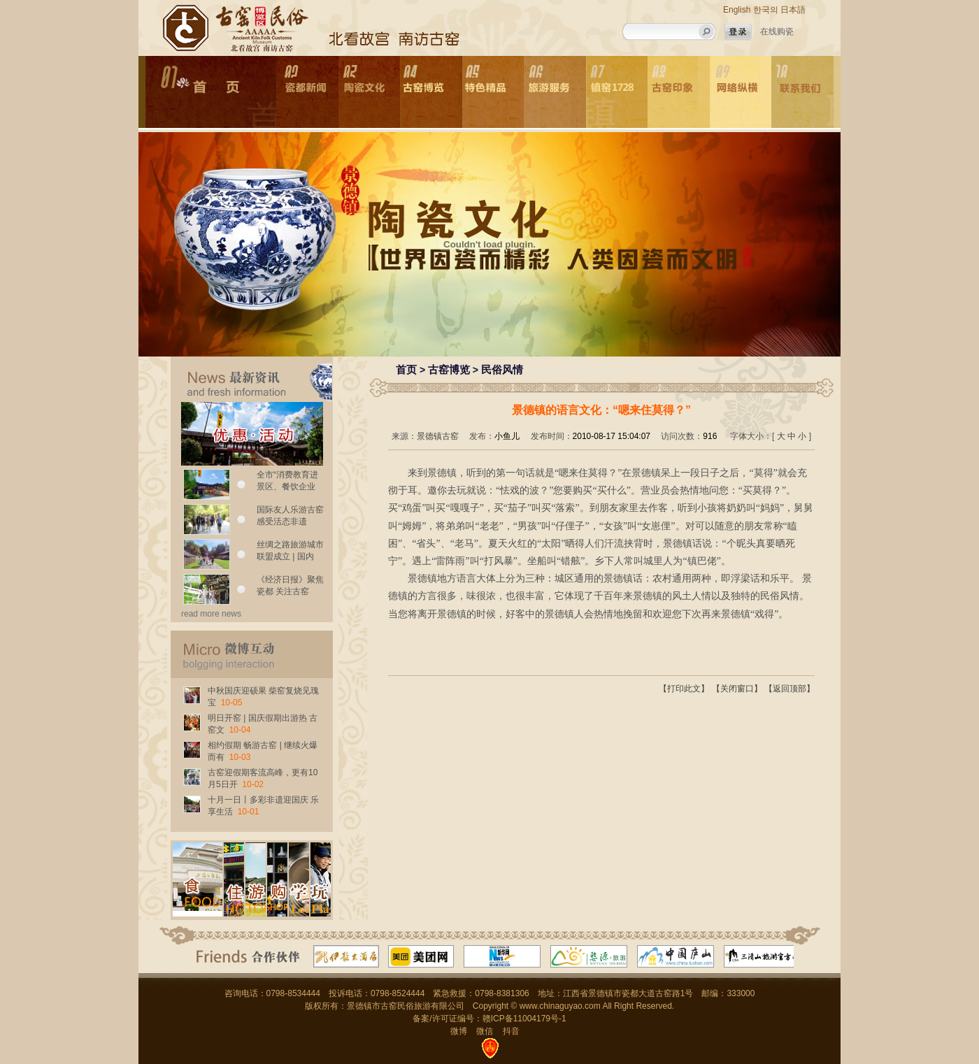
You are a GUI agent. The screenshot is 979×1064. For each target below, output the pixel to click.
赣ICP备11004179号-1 (524, 1018)
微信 (484, 1031)
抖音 (511, 1031)
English (736, 10)
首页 (406, 369)
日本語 (793, 10)
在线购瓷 (777, 31)
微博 (458, 1031)
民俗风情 (502, 369)
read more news (211, 614)
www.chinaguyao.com (560, 1006)
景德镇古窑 (438, 436)
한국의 (765, 10)
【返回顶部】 (789, 688)
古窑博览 (449, 369)
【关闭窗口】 (737, 688)
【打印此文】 (684, 688)
